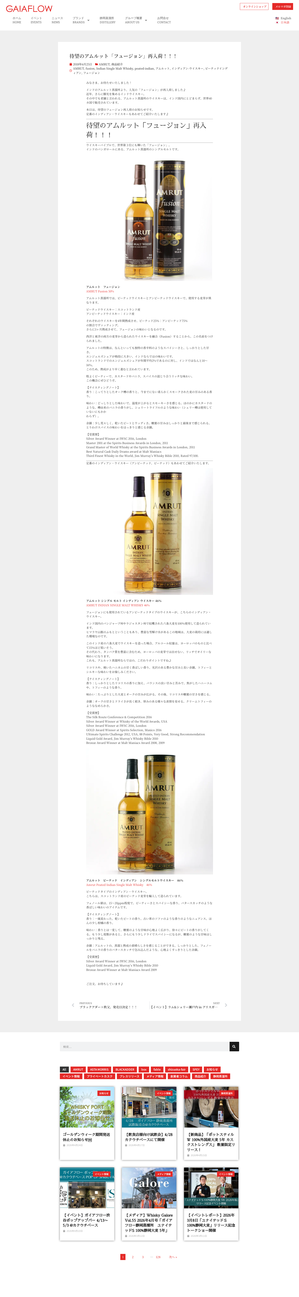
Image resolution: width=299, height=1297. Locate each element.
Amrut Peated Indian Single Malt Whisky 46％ (119, 885)
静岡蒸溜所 (220, 1076)
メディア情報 (154, 1076)
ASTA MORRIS (99, 1069)
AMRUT (104, 64)
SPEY (196, 1069)
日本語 (285, 22)
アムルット (163, 68)
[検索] (234, 1046)
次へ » (173, 1257)
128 (158, 1257)
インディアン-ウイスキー (187, 68)
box (143, 1069)
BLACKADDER (125, 1069)
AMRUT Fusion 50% (100, 291)
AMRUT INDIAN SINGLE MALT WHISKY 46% (118, 605)
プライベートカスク (100, 1076)
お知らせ (212, 1069)
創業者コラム (179, 1076)
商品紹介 (117, 64)
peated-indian (144, 68)
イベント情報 (71, 1076)
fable (157, 1069)
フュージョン (91, 73)
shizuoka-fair (177, 1069)
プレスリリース (129, 1076)
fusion (90, 68)
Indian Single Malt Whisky (114, 68)
